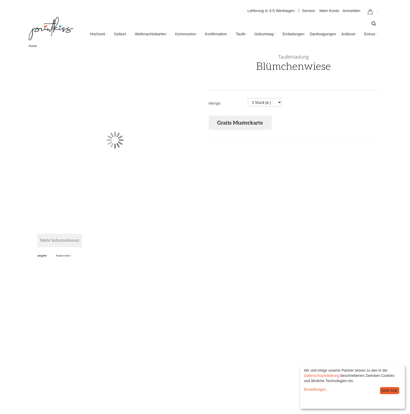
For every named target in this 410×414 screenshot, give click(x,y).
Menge (215, 103)
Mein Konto (329, 10)
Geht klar (389, 390)
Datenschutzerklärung (321, 375)
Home (33, 46)
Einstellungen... (316, 389)
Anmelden (351, 10)
